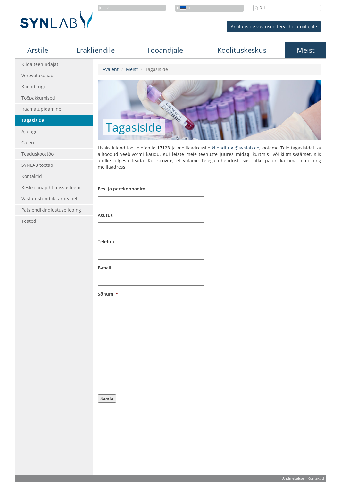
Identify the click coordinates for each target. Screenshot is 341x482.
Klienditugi (33, 87)
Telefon (106, 242)
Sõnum (108, 294)
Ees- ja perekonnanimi (122, 189)
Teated (28, 221)
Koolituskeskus (241, 50)
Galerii (28, 143)
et (183, 7)
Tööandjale (165, 50)
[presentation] (146, 371)
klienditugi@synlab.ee (235, 148)
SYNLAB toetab (37, 165)
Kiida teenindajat (39, 64)
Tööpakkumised (38, 98)
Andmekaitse (293, 478)
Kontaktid (31, 176)
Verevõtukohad (37, 75)
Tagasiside (32, 120)
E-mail (104, 268)
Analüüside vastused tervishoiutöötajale (274, 26)
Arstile (37, 50)
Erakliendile (95, 50)
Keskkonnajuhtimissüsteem (50, 187)
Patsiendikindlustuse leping (51, 210)
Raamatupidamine (41, 109)
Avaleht (111, 69)
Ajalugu (29, 131)
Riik (104, 7)
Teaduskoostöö (37, 154)
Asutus (105, 215)
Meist (306, 50)
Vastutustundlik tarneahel (49, 199)
